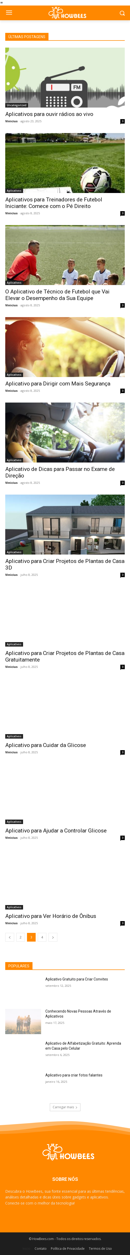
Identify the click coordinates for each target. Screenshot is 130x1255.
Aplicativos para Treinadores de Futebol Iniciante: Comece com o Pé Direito (53, 202)
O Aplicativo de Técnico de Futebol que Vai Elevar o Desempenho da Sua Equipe (57, 294)
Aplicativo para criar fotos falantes (73, 1075)
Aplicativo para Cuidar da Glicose (45, 745)
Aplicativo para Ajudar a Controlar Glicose (56, 830)
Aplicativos (14, 190)
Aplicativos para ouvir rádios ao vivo (49, 114)
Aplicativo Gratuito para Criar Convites (76, 979)
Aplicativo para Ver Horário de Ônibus (50, 916)
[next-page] (52, 937)
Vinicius (11, 121)
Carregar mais (65, 1107)
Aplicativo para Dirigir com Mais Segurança (57, 383)
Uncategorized (16, 105)
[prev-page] (9, 937)
